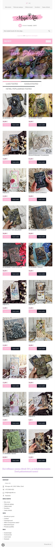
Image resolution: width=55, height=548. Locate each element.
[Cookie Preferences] (3, 545)
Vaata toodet (15, 125)
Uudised (6, 518)
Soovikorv (37, 7)
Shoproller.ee (47, 544)
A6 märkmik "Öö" (8, 118)
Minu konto (8, 7)
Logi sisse (20, 35)
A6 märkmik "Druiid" (35, 118)
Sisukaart (6, 539)
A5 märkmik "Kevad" (9, 454)
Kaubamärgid (7, 532)
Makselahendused (9, 524)
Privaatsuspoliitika (9, 526)
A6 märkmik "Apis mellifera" (12, 230)
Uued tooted (12, 84)
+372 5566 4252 (9, 489)
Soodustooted (31, 84)
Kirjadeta (6, 155)
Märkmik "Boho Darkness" (38, 192)
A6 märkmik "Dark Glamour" (12, 267)
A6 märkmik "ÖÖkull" (36, 267)
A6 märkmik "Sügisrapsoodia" (39, 379)
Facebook (7, 495)
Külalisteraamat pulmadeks (39, 155)
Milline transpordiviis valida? (11, 522)
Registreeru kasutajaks (31, 35)
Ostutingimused (8, 520)
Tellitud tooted (29, 7)
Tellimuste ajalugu (18, 7)
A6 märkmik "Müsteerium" (38, 230)
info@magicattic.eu (10, 492)
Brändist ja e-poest (9, 516)
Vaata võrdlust (46, 7)
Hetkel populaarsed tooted (19, 89)
